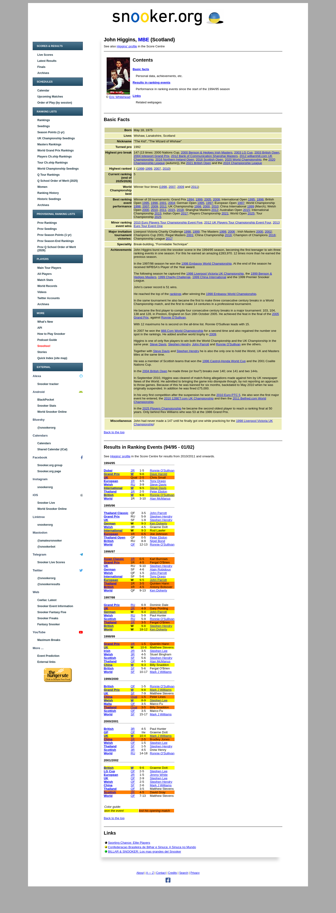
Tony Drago (158, 481)
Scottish (110, 619)
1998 (140, 168)
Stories (42, 352)
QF (133, 544)
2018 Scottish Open (209, 159)
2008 (216, 199)
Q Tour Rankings (48, 174)
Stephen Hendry (179, 344)
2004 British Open (154, 371)
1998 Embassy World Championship (207, 263)
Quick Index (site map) (52, 358)
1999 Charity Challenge (174, 277)
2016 (228, 235)
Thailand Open (115, 537)
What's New (45, 321)
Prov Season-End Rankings (55, 241)
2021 (224, 213)
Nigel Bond (157, 541)
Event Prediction (48, 656)
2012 (214, 210)
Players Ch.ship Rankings (54, 156)
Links (137, 96)
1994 (190, 199)
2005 (207, 199)
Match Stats (45, 280)
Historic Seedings (49, 199)
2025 (251, 213)
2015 (171, 210)
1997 (209, 203)
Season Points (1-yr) (50, 132)
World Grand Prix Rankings (55, 150)
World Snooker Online (52, 411)
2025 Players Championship (161, 408)
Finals (41, 67)
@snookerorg (46, 427)
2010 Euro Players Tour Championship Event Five (168, 222)
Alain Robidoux (160, 569)
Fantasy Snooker (48, 624)
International (113, 488)
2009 (180, 187)
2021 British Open (198, 163)
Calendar (43, 90)
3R (133, 654)
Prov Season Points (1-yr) (54, 235)
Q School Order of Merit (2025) (57, 180)
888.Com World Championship (182, 330)
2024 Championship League (242, 163)
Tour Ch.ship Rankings (52, 162)
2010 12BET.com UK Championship (189, 398)
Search (183, 873)
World (108, 498)
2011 (194, 187)
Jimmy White (159, 775)
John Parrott (200, 344)
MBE (143, 39)
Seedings (43, 126)
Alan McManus (160, 498)
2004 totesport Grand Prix (151, 156)
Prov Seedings (47, 229)
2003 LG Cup (243, 152)
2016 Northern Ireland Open (174, 159)
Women (42, 187)
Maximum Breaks (48, 640)
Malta (108, 704)
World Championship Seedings (58, 168)
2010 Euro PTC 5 (228, 395)
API (39, 327)
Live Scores (45, 54)
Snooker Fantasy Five (51, 612)
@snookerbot (46, 546)
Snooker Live (46, 502)
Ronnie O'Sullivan (173, 317)
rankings (175, 294)
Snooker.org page (49, 471)
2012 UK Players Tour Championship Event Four (237, 222)
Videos (41, 292)
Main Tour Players (49, 267)
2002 (268, 231)
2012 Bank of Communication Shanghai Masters (204, 156)
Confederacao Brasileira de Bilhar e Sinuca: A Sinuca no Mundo (152, 847)
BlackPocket (45, 399)
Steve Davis (158, 344)
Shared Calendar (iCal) (52, 449)
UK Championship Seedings (56, 138)
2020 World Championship (243, 159)
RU (133, 484)
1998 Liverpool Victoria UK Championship (215, 273)
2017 (184, 213)
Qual (134, 697)
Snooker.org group (49, 465)
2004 (171, 203)
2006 (231, 231)
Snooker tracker (48, 384)
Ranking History (48, 193)
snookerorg (45, 487)
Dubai (108, 470)
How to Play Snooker (51, 334)
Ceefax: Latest (46, 600)
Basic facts (141, 69)
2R (133, 470)
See (107, 456)
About (140, 873)
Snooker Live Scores (51, 562)
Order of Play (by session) (54, 102)
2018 (180, 210)
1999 (148, 168)
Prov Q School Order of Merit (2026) (56, 248)
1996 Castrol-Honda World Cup (224, 361)
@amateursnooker (49, 540)
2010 (166, 168)
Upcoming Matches (50, 96)
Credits (172, 873)
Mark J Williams (161, 672)
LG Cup (109, 771)
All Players (44, 274)
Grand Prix (112, 474)
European (111, 481)
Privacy (195, 873)
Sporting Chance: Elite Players (129, 842)
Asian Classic (114, 559)
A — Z (150, 873)
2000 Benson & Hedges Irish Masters (206, 152)
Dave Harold (158, 474)
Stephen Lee (159, 651)
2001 (162, 203)
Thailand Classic (116, 513)
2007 (157, 168)
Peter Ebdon (158, 491)
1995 (251, 199)
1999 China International (209, 277)
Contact (161, 873)
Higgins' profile (127, 46)
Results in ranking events (151, 82)
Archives (43, 73)
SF (133, 658)
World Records (47, 286)
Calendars (44, 443)
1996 (260, 199)
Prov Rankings (47, 222)
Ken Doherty (158, 523)
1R (133, 481)
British (109, 495)
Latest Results (46, 61)
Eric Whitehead (119, 97)
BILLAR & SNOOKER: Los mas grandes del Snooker (144, 851)
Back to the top (114, 432)
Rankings (43, 120)
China (108, 665)
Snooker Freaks (47, 618)
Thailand (110, 491)
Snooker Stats (46, 405)
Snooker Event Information (55, 606)
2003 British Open (266, 152)
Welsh (108, 484)
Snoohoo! (43, 346)
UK (106, 477)
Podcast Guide (47, 340)
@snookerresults (48, 584)
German (110, 523)
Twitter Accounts (48, 298)
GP (106, 732)
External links (46, 662)
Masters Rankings (49, 144)
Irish (107, 651)
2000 (206, 206)
